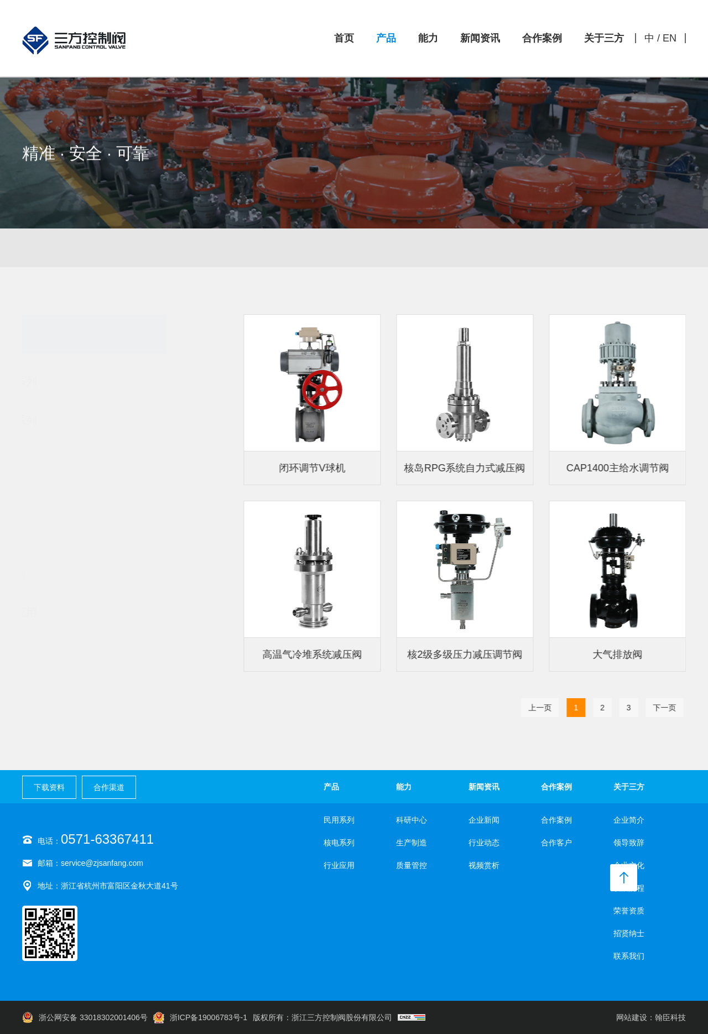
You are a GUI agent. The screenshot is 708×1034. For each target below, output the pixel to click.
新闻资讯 (480, 38)
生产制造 (411, 842)
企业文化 (628, 865)
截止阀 (55, 472)
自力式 (55, 548)
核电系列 (520, 256)
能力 (428, 38)
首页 (344, 38)
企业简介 (628, 819)
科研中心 (411, 819)
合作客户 (556, 842)
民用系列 (188, 249)
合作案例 (542, 38)
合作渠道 (108, 787)
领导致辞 (628, 842)
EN (669, 38)
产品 (386, 38)
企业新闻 (483, 819)
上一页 (542, 707)
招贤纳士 (628, 933)
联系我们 (628, 956)
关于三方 (604, 38)
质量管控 (411, 865)
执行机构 (59, 574)
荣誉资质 (628, 910)
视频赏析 (483, 865)
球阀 (51, 497)
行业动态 (483, 842)
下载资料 (49, 787)
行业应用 (339, 865)
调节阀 (55, 447)
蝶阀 (51, 523)
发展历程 (628, 888)
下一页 (667, 707)
